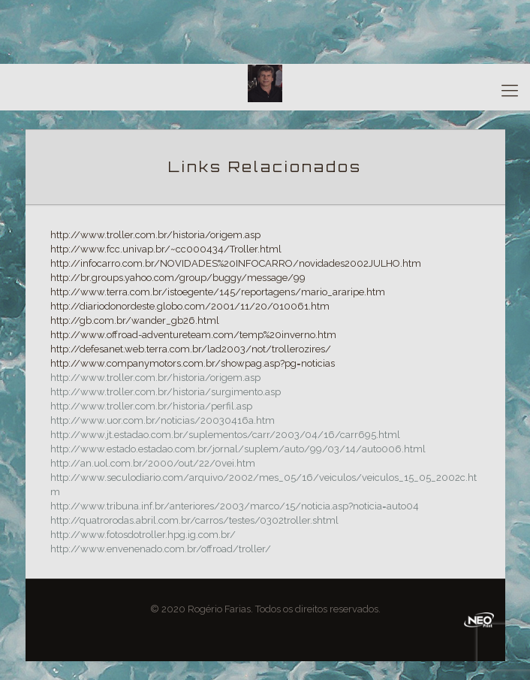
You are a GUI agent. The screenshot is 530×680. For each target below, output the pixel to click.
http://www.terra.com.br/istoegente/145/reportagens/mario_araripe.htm (217, 292)
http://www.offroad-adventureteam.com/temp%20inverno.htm (193, 334)
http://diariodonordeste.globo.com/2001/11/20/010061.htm (190, 306)
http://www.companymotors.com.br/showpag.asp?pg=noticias (192, 363)
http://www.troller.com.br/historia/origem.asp (155, 234)
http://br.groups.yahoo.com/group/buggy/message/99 (178, 277)
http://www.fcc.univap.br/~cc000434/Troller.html (166, 249)
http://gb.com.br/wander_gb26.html (134, 320)
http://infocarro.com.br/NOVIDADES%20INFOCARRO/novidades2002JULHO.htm (235, 263)
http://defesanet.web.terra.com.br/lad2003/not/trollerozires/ (190, 349)
